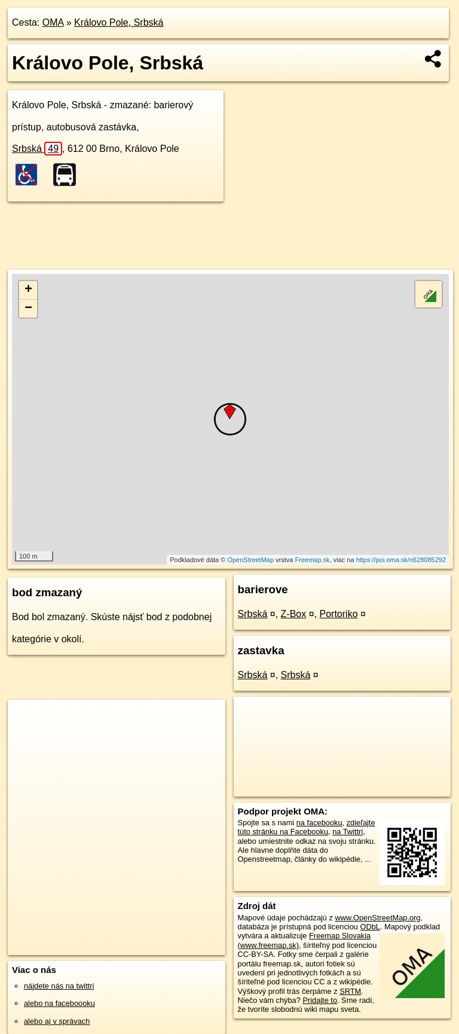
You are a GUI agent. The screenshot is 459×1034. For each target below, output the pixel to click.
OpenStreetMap (250, 559)
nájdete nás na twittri (59, 985)
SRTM (350, 991)
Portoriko (339, 614)
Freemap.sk (312, 559)
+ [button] (28, 290)
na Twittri (347, 831)
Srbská (37, 148)
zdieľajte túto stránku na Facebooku (306, 827)
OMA (53, 22)
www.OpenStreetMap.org (377, 917)
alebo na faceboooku (59, 1003)
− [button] (28, 309)
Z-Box (294, 614)
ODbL (370, 926)
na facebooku (319, 822)
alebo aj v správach (57, 1021)
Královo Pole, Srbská (118, 22)
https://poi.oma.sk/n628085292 (401, 559)
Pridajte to (319, 1000)
